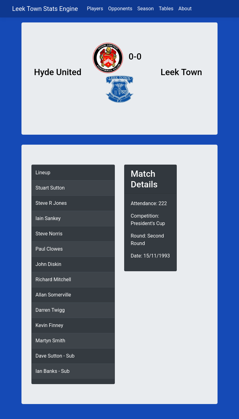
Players (95, 9)
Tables (166, 9)
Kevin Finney (49, 325)
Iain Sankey (48, 218)
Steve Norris (49, 234)
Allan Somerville (53, 295)
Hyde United (57, 72)
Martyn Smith (50, 341)
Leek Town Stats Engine (45, 8)
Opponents (120, 9)
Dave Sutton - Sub (54, 356)
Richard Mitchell (53, 279)
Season (145, 9)
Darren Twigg (50, 310)
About (185, 9)
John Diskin (48, 264)
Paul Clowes (49, 249)
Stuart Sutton (50, 188)
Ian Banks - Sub (52, 371)
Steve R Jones (51, 203)
